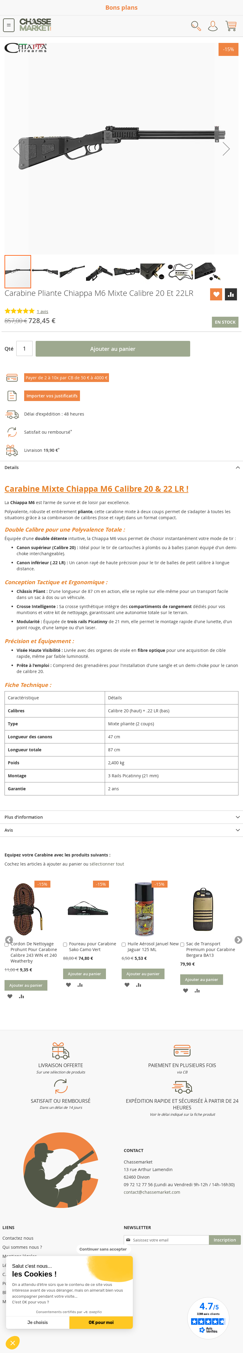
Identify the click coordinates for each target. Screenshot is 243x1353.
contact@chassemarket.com (152, 1192)
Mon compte (213, 26)
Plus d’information (24, 817)
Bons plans (121, 7)
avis (42, 311)
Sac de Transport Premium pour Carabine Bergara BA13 (210, 949)
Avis (9, 830)
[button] (12, 1342)
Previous (8, 939)
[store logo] (35, 26)
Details (12, 467)
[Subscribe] (225, 1240)
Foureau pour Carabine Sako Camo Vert (92, 946)
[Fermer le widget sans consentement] (103, 1249)
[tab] (121, 467)
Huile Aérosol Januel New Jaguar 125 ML (153, 946)
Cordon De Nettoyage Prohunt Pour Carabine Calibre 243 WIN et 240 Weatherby (34, 952)
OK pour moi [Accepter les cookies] (101, 1322)
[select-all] (107, 864)
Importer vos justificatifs (52, 396)
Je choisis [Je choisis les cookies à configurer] (37, 1322)
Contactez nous (18, 1238)
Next (235, 939)
